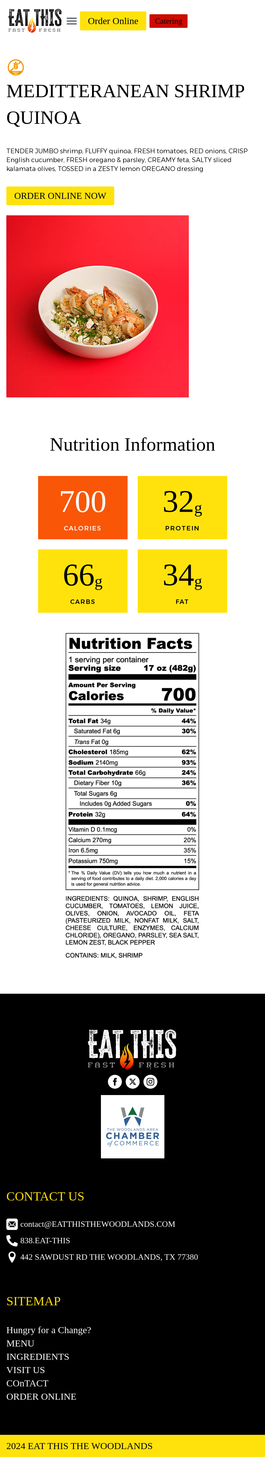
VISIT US (25, 1370)
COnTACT (27, 1383)
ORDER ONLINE (41, 1396)
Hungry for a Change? (48, 1330)
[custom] (133, 1082)
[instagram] (150, 1082)
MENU (20, 1343)
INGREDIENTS (37, 1356)
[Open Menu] (72, 21)
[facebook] (115, 1082)
